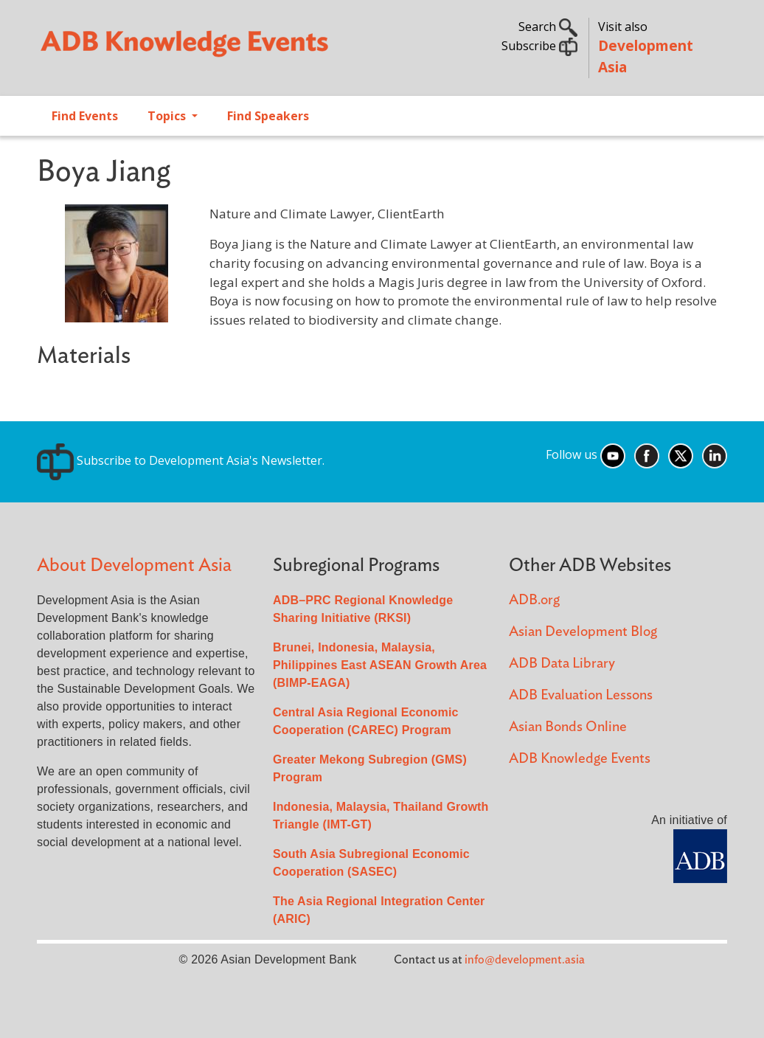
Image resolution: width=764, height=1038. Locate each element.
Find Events (85, 116)
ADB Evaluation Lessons (581, 695)
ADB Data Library (562, 664)
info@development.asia (525, 960)
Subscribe (539, 46)
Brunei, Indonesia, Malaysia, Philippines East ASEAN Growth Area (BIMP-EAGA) (380, 665)
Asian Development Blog (583, 632)
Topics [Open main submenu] (168, 116)
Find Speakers (268, 116)
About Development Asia (134, 565)
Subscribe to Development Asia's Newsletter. (180, 460)
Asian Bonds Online (568, 727)
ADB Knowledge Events (579, 759)
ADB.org (534, 600)
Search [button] (547, 26)
